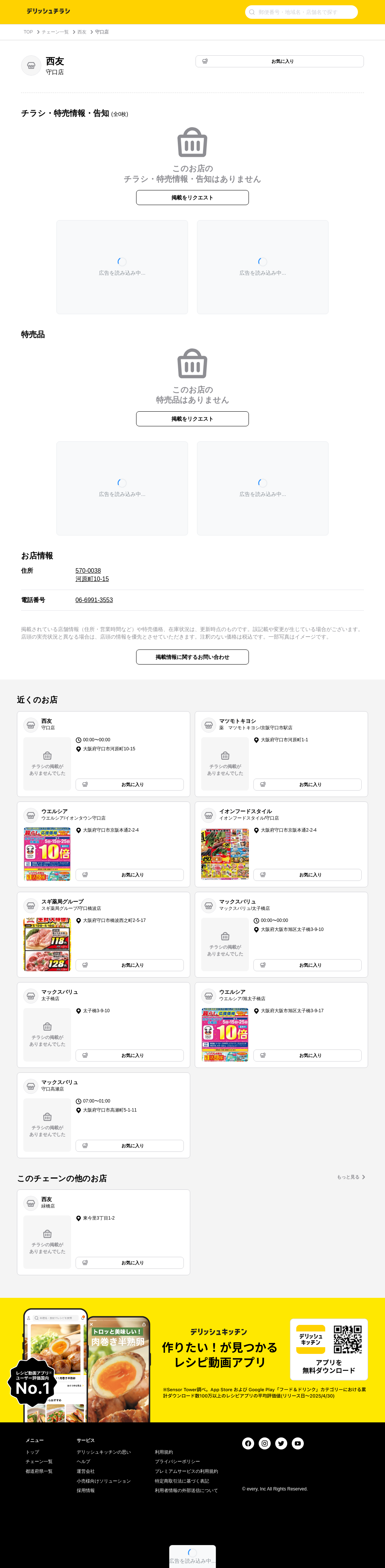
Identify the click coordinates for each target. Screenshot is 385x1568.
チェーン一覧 (55, 32)
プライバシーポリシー (177, 1461)
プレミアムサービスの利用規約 (186, 1471)
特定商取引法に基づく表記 (182, 1481)
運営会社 (86, 1471)
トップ (32, 1452)
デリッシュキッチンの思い (104, 1452)
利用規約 (164, 1452)
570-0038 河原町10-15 (92, 574)
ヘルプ (83, 1461)
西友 (81, 32)
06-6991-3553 (94, 600)
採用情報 (86, 1490)
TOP (28, 32)
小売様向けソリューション (104, 1481)
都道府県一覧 (39, 1471)
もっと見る (348, 1177)
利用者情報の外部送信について (186, 1490)
